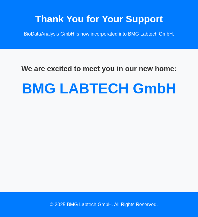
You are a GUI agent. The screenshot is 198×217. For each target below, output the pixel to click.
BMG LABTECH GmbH (99, 88)
